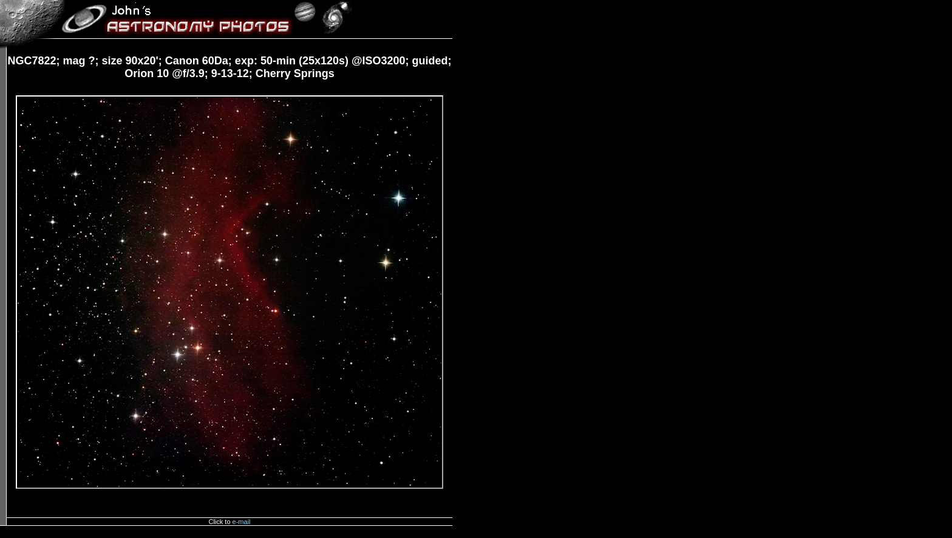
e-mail (242, 521)
